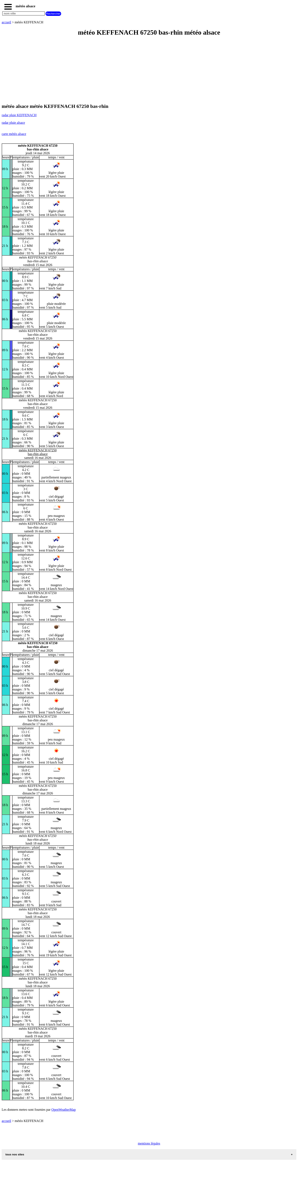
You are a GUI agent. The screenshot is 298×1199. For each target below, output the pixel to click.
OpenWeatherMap (63, 1109)
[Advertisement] (127, 70)
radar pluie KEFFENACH (19, 115)
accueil (6, 22)
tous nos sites (14, 1154)
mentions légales (149, 1143)
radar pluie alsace (13, 122)
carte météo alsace (14, 134)
